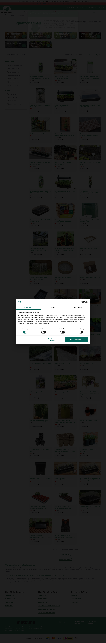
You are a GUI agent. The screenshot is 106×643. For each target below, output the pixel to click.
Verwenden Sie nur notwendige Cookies (53, 339)
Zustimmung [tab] (28, 307)
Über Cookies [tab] (78, 307)
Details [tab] (53, 307)
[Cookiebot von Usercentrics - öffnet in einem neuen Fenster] (81, 302)
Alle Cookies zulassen (76, 339)
